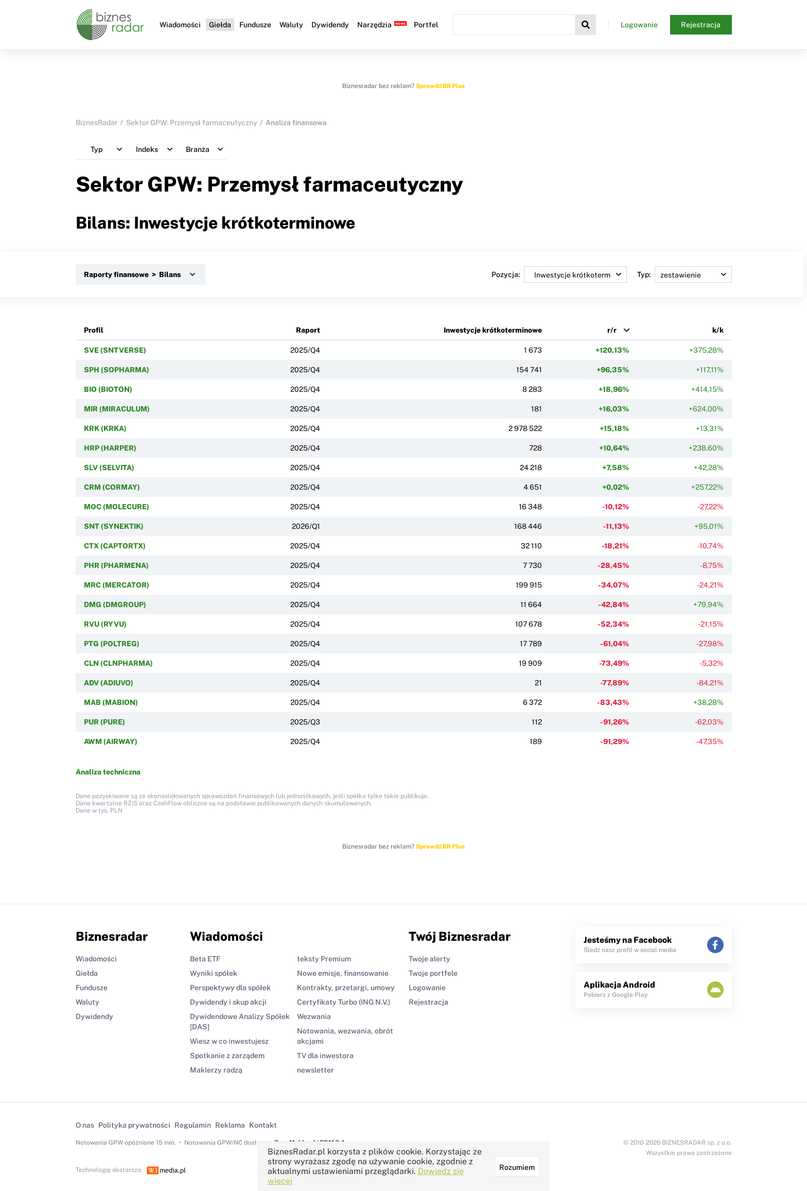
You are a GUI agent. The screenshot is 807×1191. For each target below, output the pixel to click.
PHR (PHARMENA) (116, 565)
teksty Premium (324, 959)
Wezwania (314, 1016)
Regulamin (192, 1125)
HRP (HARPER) (110, 448)
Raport (308, 330)
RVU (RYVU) (105, 624)
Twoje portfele (433, 973)
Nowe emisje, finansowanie (343, 973)
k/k (718, 330)
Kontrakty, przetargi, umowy (346, 987)
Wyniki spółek (213, 973)
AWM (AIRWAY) (110, 741)
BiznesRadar (96, 122)
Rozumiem (517, 1167)
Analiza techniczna (108, 772)
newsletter (315, 1070)
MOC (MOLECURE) (116, 507)
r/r (612, 330)
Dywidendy (330, 25)
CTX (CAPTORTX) (115, 546)
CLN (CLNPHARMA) (118, 663)
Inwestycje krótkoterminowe (493, 330)
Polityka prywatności (134, 1125)
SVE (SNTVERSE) (115, 350)
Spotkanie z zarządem (227, 1055)
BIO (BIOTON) (108, 389)
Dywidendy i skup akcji (228, 1002)
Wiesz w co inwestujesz (229, 1041)
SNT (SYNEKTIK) (114, 526)
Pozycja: (559, 274)
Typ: (684, 274)
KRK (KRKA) (105, 428)
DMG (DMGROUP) (115, 604)
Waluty (291, 25)
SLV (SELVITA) (109, 467)
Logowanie (639, 25)
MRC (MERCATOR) (116, 585)
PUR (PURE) (104, 722)
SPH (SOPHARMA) (116, 370)
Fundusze (255, 25)
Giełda (220, 25)
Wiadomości (180, 25)
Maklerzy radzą (216, 1070)
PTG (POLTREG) (111, 644)
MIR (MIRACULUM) (117, 409)
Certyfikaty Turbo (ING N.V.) (343, 1002)
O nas (85, 1125)
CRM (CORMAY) (112, 487)
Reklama (230, 1125)
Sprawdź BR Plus (440, 86)
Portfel (426, 25)
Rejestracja (701, 25)
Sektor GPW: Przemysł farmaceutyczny (191, 122)
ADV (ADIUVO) (108, 683)
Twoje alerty (429, 959)
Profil (93, 330)
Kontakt (263, 1125)
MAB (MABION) (111, 702)
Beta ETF (205, 959)
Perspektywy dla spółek (230, 987)
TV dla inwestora (325, 1055)
